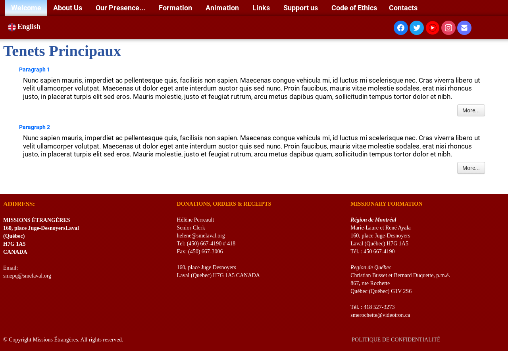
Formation (176, 8)
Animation (223, 8)
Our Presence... (121, 8)
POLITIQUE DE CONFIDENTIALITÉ (397, 340)
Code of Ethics (354, 8)
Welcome (26, 8)
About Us (68, 8)
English (25, 27)
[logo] (6, 184)
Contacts (403, 8)
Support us (301, 8)
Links (261, 8)
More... (471, 110)
